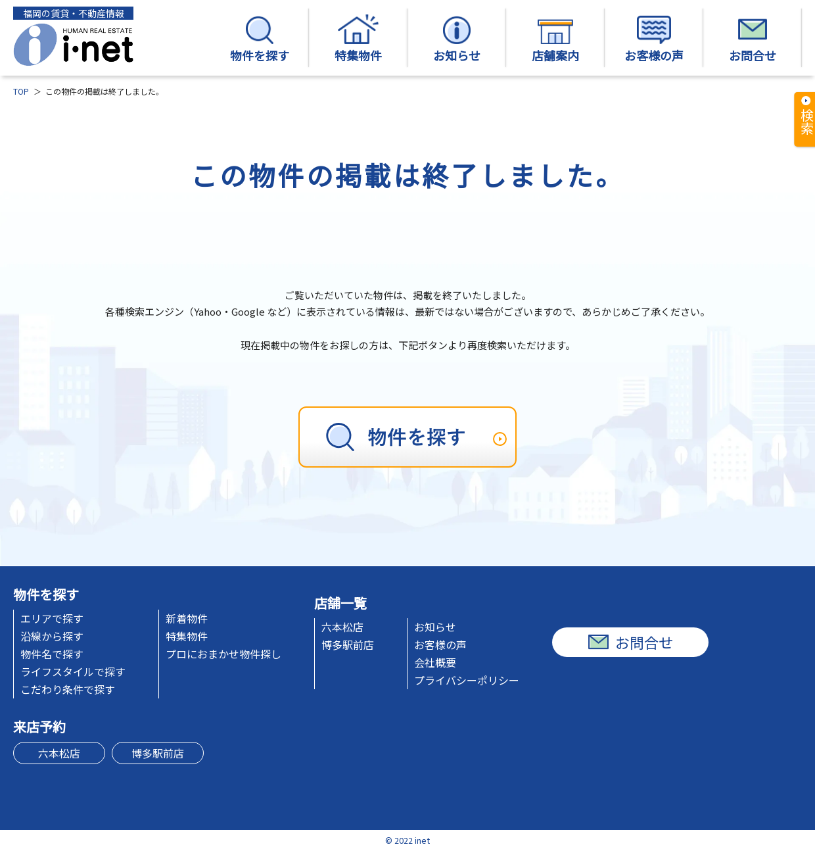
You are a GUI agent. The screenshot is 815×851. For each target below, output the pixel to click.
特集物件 (358, 39)
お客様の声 (654, 39)
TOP (21, 91)
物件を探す (259, 39)
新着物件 (187, 618)
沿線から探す (51, 636)
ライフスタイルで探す (73, 671)
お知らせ (456, 39)
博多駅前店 (347, 644)
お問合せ (752, 39)
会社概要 (435, 662)
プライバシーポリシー (466, 680)
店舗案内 (555, 39)
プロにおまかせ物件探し (223, 654)
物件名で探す (51, 654)
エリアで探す (51, 618)
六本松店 (342, 627)
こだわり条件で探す (67, 689)
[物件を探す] (407, 437)
